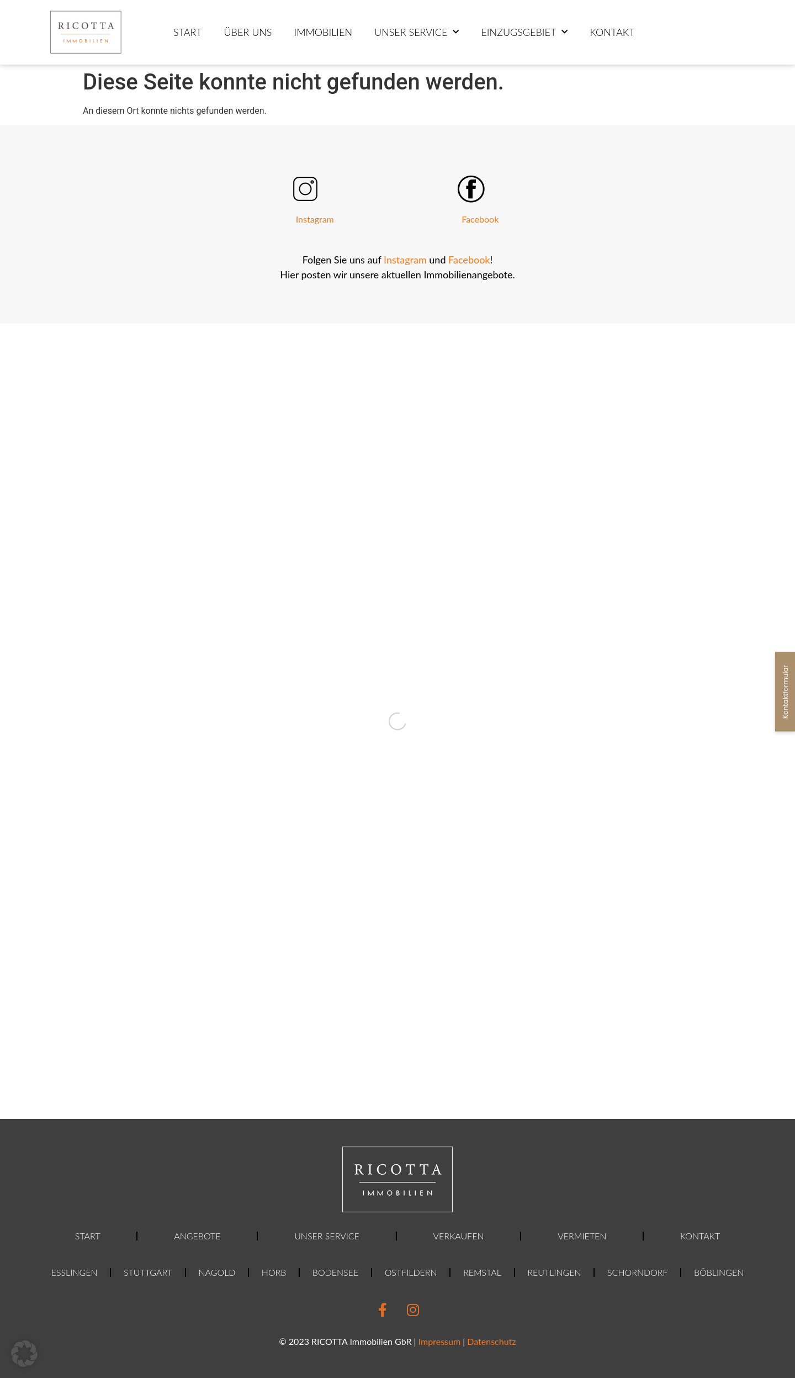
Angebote (197, 1236)
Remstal (482, 1272)
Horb (274, 1272)
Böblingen (719, 1272)
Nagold (216, 1272)
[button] (24, 1353)
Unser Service (416, 32)
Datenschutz (491, 1341)
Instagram (315, 219)
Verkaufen (458, 1236)
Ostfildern (411, 1272)
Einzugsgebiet (524, 32)
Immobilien (323, 32)
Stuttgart (148, 1272)
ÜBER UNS (248, 32)
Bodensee (335, 1272)
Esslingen (74, 1272)
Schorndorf (637, 1272)
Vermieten (582, 1236)
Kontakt (612, 32)
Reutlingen (554, 1272)
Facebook (480, 219)
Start (187, 32)
